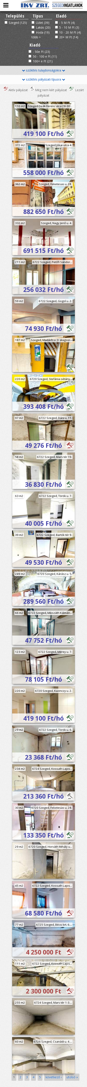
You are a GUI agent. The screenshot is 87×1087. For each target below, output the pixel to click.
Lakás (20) (43, 27)
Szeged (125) (18, 23)
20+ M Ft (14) (68, 37)
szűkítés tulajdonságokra (43, 70)
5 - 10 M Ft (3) (69, 27)
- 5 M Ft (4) (67, 23)
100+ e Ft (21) (43, 61)
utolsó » (72, 1077)
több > (36, 37)
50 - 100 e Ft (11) (45, 56)
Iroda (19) (43, 32)
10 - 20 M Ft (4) (70, 32)
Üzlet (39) (42, 23)
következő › (54, 1077)
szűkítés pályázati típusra (43, 79)
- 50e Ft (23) (41, 52)
